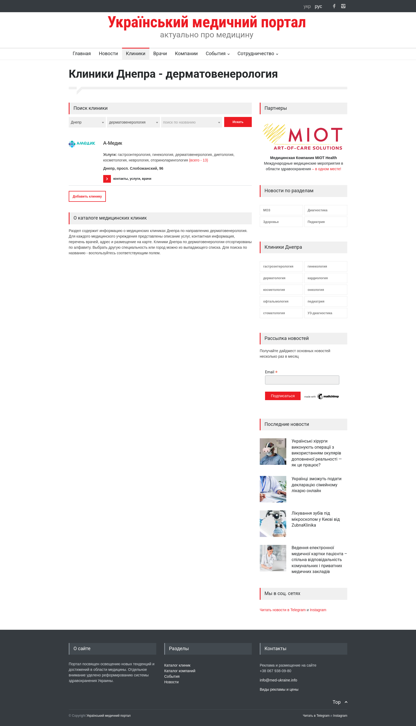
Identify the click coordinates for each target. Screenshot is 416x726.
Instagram (318, 610)
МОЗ (266, 210)
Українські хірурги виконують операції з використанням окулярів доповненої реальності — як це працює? (317, 453)
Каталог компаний (179, 671)
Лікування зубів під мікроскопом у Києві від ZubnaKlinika (316, 519)
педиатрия (316, 301)
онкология (316, 290)
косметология (274, 290)
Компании (186, 53)
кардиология (318, 278)
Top (337, 702)
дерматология (274, 278)
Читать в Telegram (317, 716)
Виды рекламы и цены (279, 689)
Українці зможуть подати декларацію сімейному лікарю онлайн (316, 484)
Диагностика (318, 210)
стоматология (274, 313)
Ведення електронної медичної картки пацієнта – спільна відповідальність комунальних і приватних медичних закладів (319, 559)
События (216, 53)
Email (271, 372)
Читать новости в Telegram (283, 610)
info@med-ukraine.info (278, 680)
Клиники (135, 53)
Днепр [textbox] (76, 122)
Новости (108, 53)
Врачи (160, 53)
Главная (82, 53)
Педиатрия (316, 222)
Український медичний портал (108, 716)
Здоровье (271, 222)
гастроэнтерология (278, 266)
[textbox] (191, 122)
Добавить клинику (87, 196)
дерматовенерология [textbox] (127, 122)
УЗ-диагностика (320, 313)
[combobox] (87, 122)
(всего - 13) (198, 160)
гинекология (317, 266)
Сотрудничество (255, 53)
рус (318, 6)
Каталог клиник (177, 665)
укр (308, 6)
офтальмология (275, 301)
